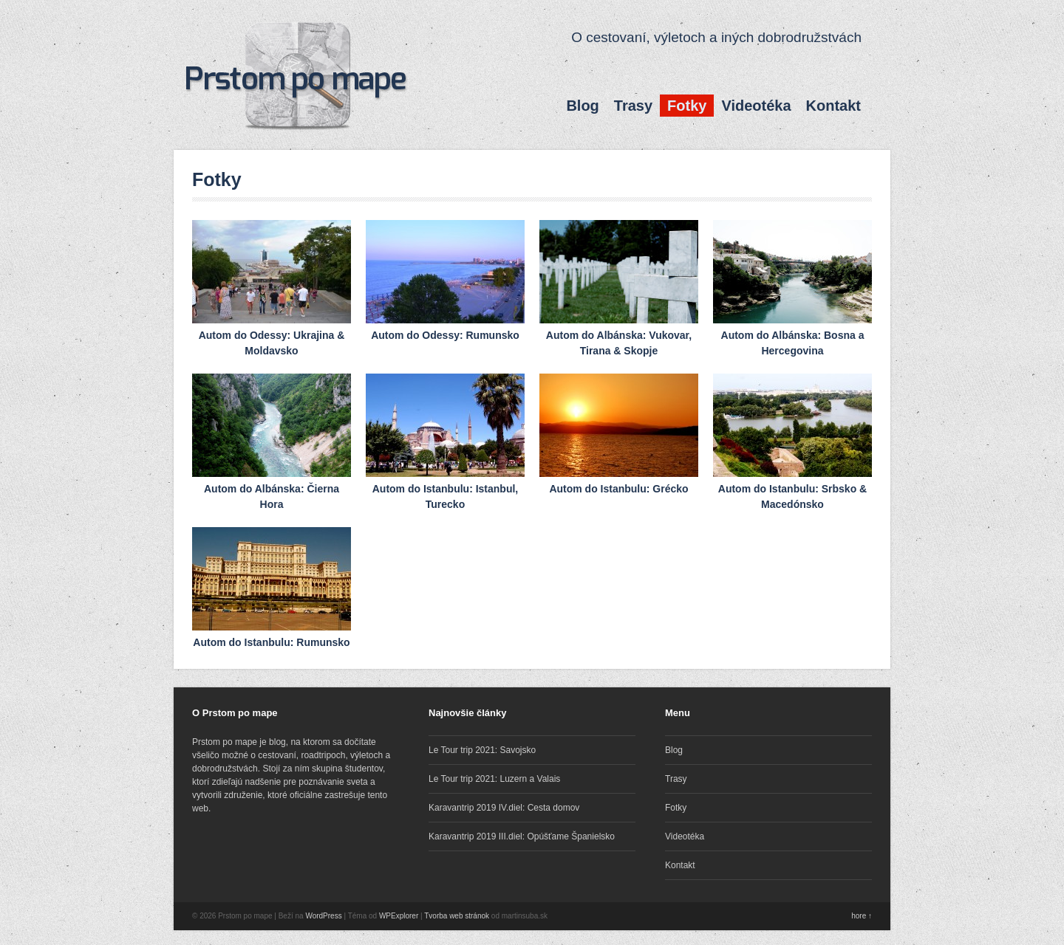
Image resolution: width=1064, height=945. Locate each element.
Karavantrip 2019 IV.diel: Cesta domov (504, 808)
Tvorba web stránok (456, 916)
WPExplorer (398, 916)
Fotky (686, 105)
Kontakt (833, 105)
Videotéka (756, 105)
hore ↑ (861, 916)
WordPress (323, 916)
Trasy (633, 105)
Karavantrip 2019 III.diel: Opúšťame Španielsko (522, 836)
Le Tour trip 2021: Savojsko (482, 750)
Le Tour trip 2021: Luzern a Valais (494, 779)
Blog (582, 105)
